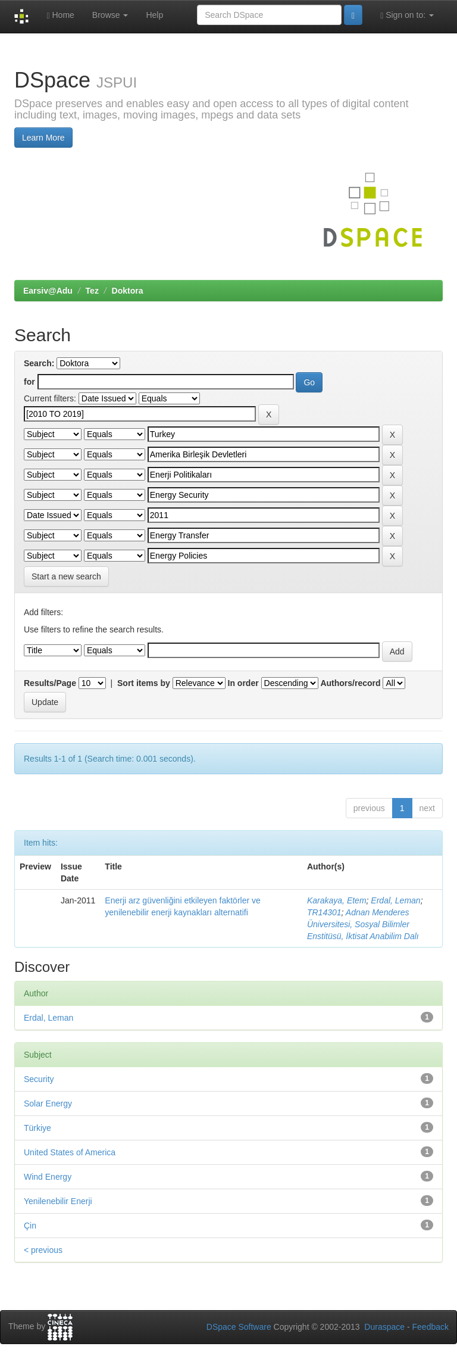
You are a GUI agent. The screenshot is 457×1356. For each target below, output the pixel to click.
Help (154, 15)
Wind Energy (47, 1177)
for (29, 381)
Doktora (127, 290)
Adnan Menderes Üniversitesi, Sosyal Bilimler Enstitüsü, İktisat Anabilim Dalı (363, 924)
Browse (110, 15)
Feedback (430, 1327)
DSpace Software (238, 1327)
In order (243, 683)
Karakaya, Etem (337, 900)
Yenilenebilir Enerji (58, 1201)
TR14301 (324, 912)
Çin (30, 1225)
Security (39, 1079)
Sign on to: (407, 15)
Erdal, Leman (395, 900)
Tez (92, 290)
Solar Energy (48, 1103)
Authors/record (350, 683)
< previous (43, 1250)
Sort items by (143, 683)
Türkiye (37, 1128)
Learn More (43, 137)
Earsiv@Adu (48, 290)
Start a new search (66, 576)
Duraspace (384, 1327)
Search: (39, 363)
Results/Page (50, 683)
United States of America (69, 1152)
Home (60, 15)
